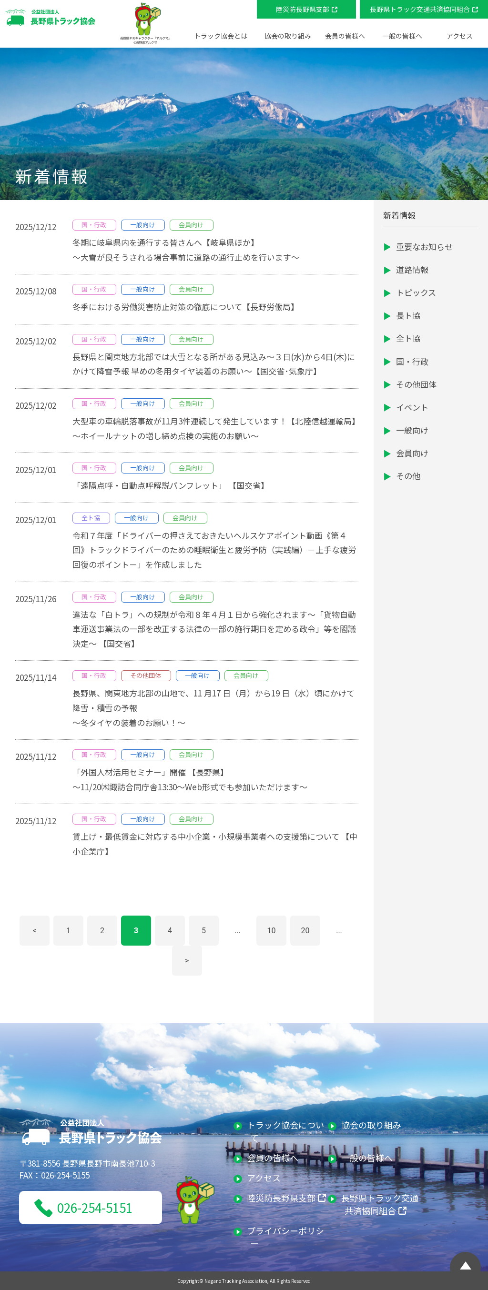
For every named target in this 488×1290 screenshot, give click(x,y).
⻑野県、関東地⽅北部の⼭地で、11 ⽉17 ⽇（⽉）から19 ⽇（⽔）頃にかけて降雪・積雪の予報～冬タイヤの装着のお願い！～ (213, 707)
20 (305, 930)
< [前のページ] (34, 930)
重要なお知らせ (424, 246)
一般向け (412, 430)
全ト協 (408, 338)
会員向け (412, 453)
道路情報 (412, 269)
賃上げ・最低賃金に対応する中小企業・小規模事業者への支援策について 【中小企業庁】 (214, 843)
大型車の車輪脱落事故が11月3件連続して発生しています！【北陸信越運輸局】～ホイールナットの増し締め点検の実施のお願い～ (214, 428)
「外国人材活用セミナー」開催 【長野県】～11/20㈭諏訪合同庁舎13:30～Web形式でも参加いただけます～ (189, 779)
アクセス (460, 35)
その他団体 (416, 384)
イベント (412, 407)
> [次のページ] (187, 960)
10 (271, 930)
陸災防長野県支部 (302, 9)
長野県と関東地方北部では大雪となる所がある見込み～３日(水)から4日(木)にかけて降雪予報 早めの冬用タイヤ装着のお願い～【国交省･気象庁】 (213, 364)
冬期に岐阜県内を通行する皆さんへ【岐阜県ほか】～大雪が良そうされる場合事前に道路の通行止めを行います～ (185, 249)
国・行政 (412, 361)
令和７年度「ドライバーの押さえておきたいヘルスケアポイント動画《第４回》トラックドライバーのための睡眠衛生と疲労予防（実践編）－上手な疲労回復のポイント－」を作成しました (214, 549)
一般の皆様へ (369, 1157)
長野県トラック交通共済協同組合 (420, 9)
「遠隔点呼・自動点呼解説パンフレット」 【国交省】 (170, 485)
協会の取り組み (373, 1125)
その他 (408, 476)
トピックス (416, 292)
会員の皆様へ (274, 1157)
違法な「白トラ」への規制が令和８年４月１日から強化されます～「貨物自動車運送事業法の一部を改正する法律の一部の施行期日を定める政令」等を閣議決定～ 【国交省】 (214, 628)
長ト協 (408, 315)
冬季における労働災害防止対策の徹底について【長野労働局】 (185, 306)
